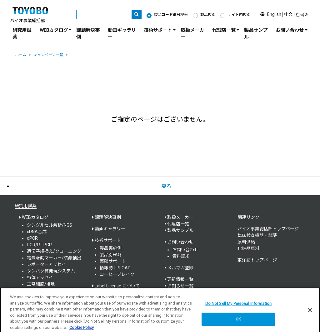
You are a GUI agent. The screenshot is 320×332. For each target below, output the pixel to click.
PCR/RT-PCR (39, 244)
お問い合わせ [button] (290, 30)
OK (238, 321)
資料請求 (181, 256)
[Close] (310, 312)
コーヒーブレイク (117, 274)
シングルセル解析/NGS (49, 225)
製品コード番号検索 (171, 14)
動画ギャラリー (122, 33)
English (274, 14)
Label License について (117, 285)
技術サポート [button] (158, 30)
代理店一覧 (178, 223)
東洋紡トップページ (257, 259)
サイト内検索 (239, 14)
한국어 (302, 14)
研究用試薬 (21, 33)
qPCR (32, 238)
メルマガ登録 (180, 267)
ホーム (20, 55)
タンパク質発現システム (51, 270)
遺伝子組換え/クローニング (54, 251)
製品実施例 (111, 248)
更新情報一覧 (180, 279)
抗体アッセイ (40, 277)
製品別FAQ (110, 254)
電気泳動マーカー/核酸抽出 (54, 257)
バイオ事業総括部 (27, 20)
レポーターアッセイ (46, 264)
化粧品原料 (248, 248)
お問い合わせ (185, 249)
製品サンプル (256, 33)
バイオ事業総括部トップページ (268, 228)
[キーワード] (104, 14)
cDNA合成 (37, 231)
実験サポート (113, 261)
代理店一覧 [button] (224, 30)
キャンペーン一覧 (48, 55)
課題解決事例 (88, 33)
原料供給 (246, 241)
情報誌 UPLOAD (115, 267)
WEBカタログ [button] (54, 30)
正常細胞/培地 (41, 283)
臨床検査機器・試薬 (257, 235)
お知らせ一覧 (180, 285)
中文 (288, 14)
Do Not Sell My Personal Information (238, 305)
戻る (166, 186)
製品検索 (207, 14)
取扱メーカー (192, 33)
